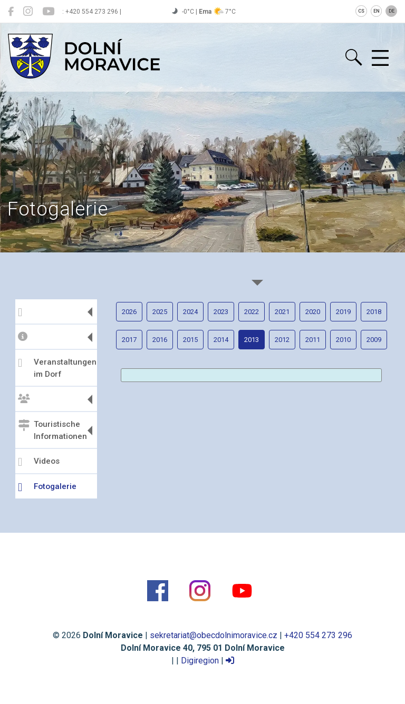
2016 (159, 340)
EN (376, 11)
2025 (159, 312)
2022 (251, 312)
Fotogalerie (47, 487)
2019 (343, 312)
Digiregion (200, 661)
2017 (129, 340)
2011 (312, 340)
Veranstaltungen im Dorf (56, 368)
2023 (221, 312)
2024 (190, 312)
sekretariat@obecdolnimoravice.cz (213, 635)
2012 (282, 340)
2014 (221, 340)
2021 (282, 312)
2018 (374, 312)
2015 (190, 340)
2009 (374, 340)
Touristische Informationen (52, 430)
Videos (39, 462)
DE (391, 11)
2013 (251, 340)
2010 (343, 340)
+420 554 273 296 (318, 635)
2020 (312, 312)
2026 (129, 312)
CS (361, 11)
